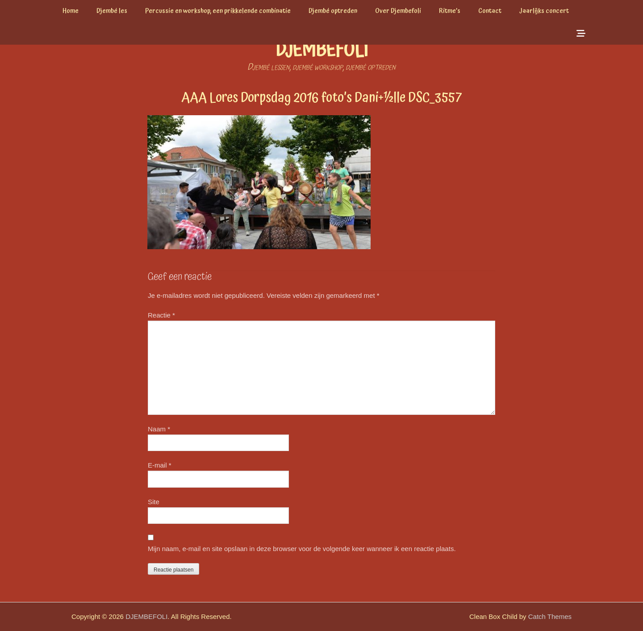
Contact (489, 11)
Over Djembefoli (398, 11)
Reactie (161, 315)
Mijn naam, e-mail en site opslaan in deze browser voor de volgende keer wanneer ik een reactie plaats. (302, 548)
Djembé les (111, 11)
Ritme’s (449, 11)
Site (153, 502)
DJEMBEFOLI (322, 50)
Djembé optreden (333, 11)
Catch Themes (550, 616)
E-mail (159, 465)
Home (71, 11)
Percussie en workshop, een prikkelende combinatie (218, 11)
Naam (159, 429)
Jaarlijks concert (544, 11)
